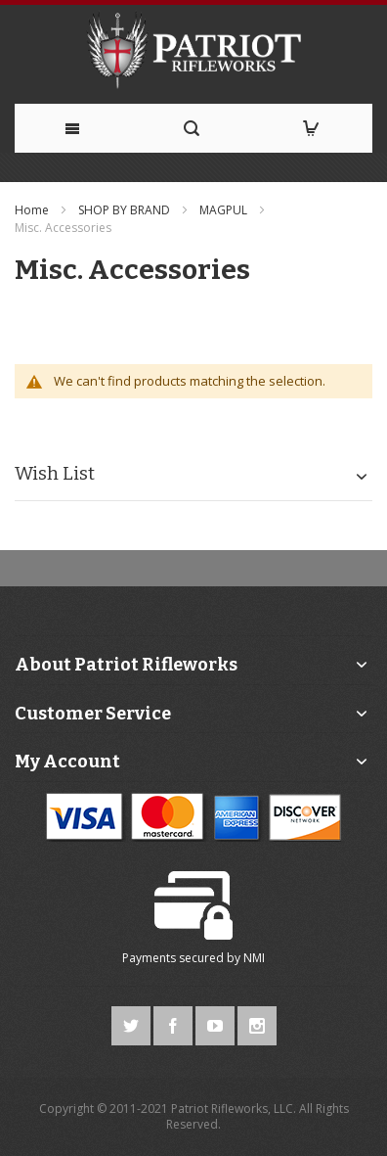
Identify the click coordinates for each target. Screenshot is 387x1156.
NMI (254, 957)
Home (33, 210)
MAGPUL (224, 210)
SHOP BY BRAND (125, 210)
